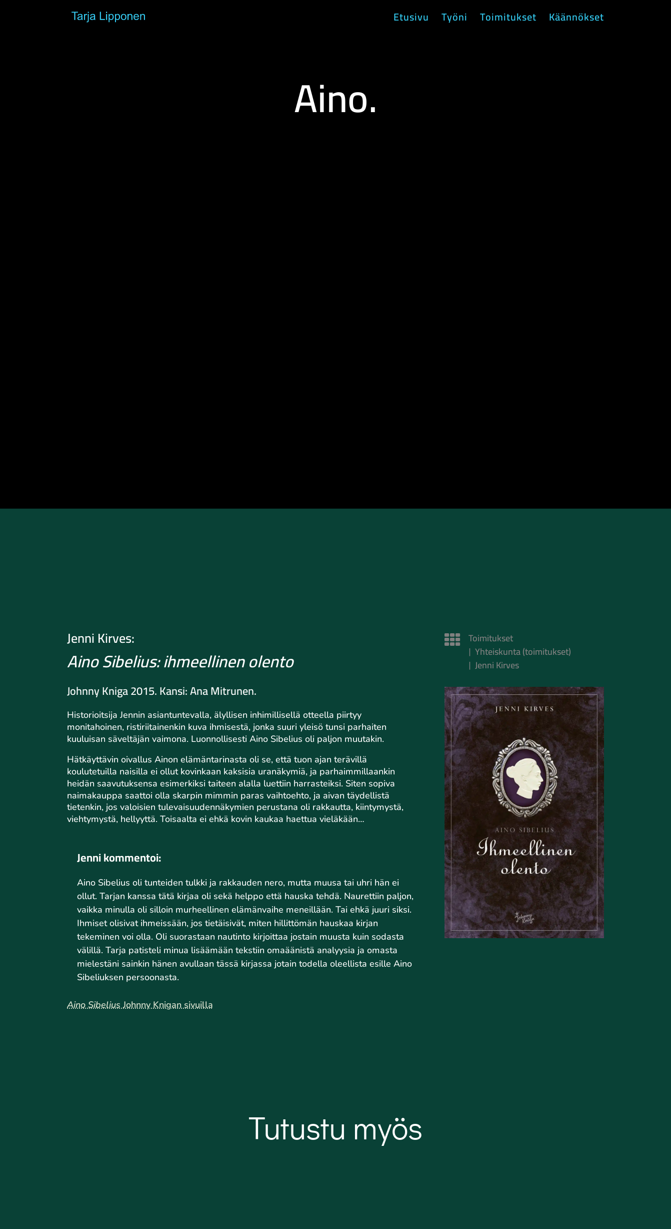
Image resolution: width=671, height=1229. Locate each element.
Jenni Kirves (497, 665)
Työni (455, 20)
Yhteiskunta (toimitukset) (523, 651)
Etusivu (411, 20)
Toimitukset (508, 20)
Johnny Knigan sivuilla (140, 1005)
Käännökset (576, 20)
